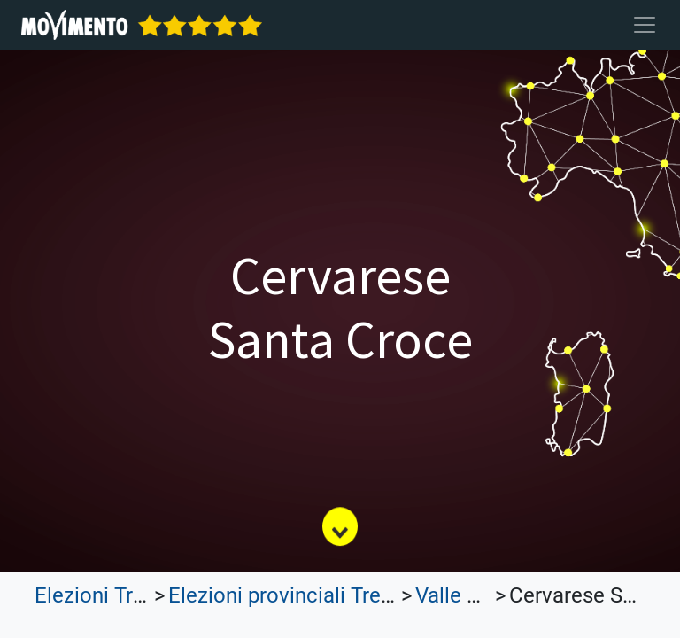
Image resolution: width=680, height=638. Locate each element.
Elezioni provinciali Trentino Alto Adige (350, 595)
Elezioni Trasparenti (127, 595)
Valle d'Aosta (476, 595)
